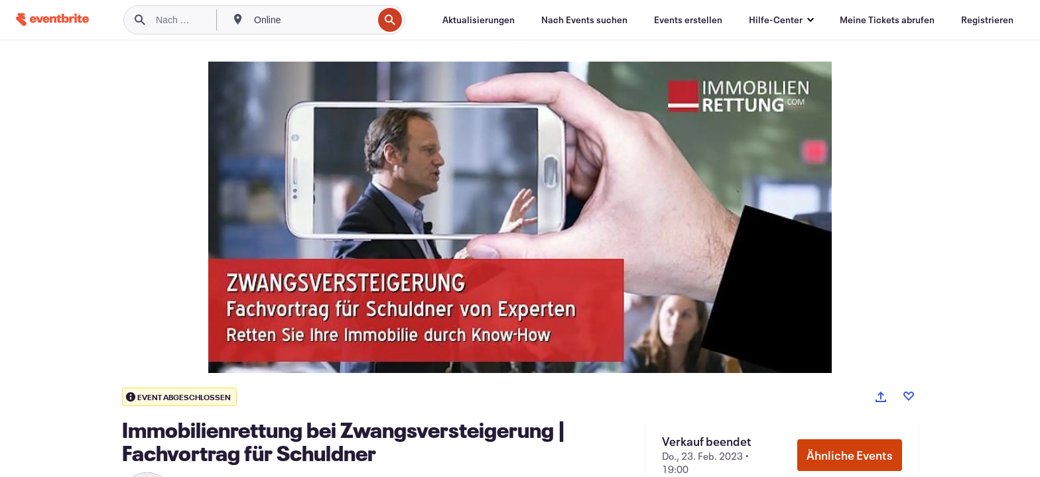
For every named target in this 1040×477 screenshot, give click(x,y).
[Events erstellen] (688, 20)
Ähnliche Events (850, 455)
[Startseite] (52, 19)
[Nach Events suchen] (584, 20)
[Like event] (908, 396)
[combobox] (312, 20)
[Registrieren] (987, 20)
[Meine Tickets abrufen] (887, 20)
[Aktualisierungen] (478, 20)
